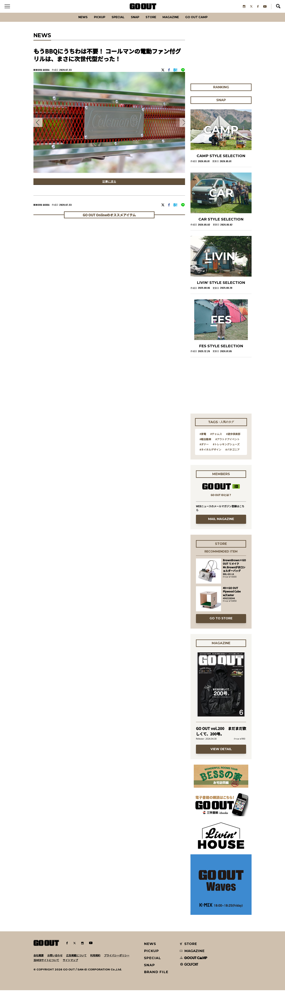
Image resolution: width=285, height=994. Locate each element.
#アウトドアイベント (227, 443)
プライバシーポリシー (116, 959)
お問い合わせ (55, 959)
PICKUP (94, 21)
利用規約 (95, 959)
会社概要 (38, 959)
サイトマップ (70, 963)
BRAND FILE (156, 976)
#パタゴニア (232, 453)
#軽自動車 (205, 443)
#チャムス (216, 438)
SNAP (134, 21)
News (74, 21)
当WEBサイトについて (46, 963)
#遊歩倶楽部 (233, 438)
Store (152, 21)
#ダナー (204, 448)
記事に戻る (109, 186)
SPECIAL (115, 21)
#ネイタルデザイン (210, 453)
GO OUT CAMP (204, 21)
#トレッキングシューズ (226, 448)
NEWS (150, 948)
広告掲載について (76, 959)
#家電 (203, 438)
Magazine (175, 21)
